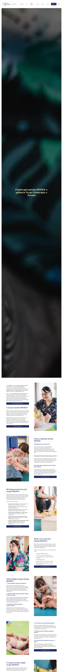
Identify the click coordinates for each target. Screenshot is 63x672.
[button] (14, 4)
